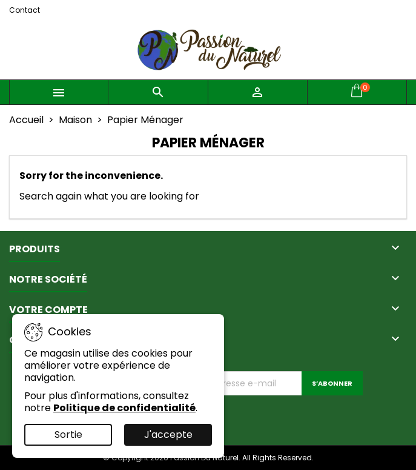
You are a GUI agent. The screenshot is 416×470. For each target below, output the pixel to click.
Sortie (68, 434)
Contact (24, 10)
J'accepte (168, 434)
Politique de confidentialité (124, 408)
